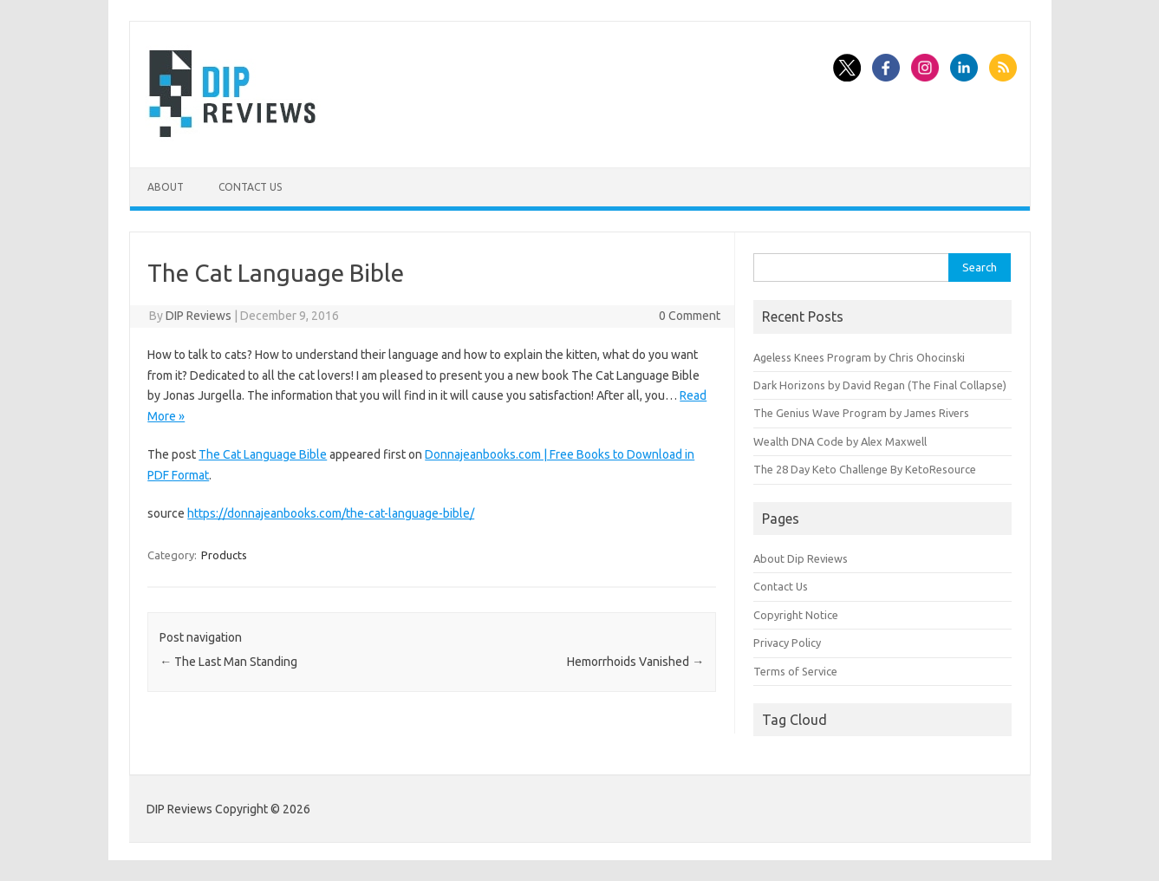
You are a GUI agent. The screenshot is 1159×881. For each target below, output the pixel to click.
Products (224, 555)
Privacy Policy (787, 642)
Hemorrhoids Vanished (635, 662)
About (165, 187)
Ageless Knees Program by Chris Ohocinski (859, 357)
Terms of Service (795, 671)
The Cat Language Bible (263, 454)
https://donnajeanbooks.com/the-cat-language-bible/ (330, 513)
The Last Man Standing (228, 662)
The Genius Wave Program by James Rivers (861, 413)
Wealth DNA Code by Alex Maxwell (840, 441)
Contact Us (250, 187)
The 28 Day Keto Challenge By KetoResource (864, 469)
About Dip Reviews (800, 558)
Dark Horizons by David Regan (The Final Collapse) (879, 385)
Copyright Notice (795, 615)
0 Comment (689, 316)
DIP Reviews (198, 316)
